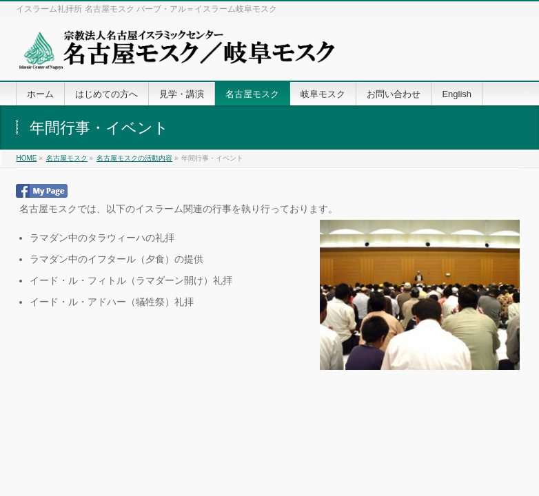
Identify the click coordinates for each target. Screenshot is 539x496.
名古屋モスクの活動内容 (134, 158)
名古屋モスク (67, 158)
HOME (26, 158)
